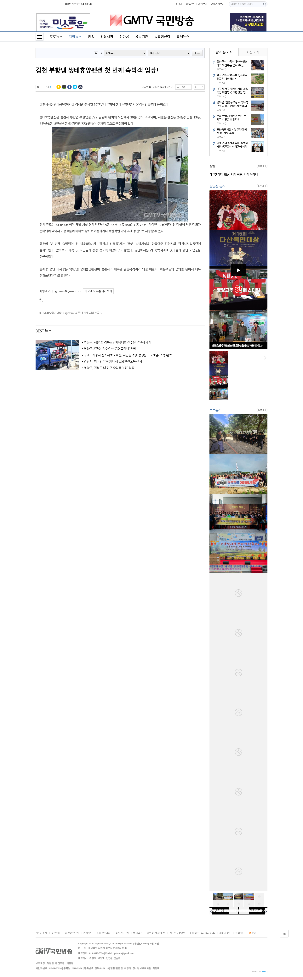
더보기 (261, 166)
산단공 (124, 37)
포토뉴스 (56, 37)
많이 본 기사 (224, 52)
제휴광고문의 (72, 933)
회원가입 (190, 4)
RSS (252, 933)
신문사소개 (41, 933)
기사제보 (87, 933)
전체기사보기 (217, 4)
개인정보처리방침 (156, 933)
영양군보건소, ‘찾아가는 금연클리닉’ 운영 (110, 349)
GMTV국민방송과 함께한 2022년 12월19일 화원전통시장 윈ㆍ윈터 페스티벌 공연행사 (239, 345)
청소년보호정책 (177, 933)
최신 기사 (252, 52)
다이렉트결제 (104, 933)
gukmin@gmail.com (68, 291)
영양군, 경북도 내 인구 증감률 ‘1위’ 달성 (109, 368)
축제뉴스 (182, 37)
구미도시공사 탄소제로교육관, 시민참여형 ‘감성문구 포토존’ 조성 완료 (128, 355)
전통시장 (106, 37)
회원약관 (137, 933)
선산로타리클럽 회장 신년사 (226, 910)
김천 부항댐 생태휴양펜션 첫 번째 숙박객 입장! (97, 70)
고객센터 (239, 933)
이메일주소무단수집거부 (202, 933)
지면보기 (202, 4)
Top (284, 933)
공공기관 (141, 37)
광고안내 (55, 933)
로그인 (178, 4)
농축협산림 (162, 37)
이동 (197, 53)
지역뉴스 (75, 37)
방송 (91, 37)
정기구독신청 (122, 933)
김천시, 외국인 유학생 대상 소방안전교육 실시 (113, 361)
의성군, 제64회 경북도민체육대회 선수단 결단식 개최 (117, 342)
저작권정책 (225, 933)
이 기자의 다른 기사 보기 (98, 291)
